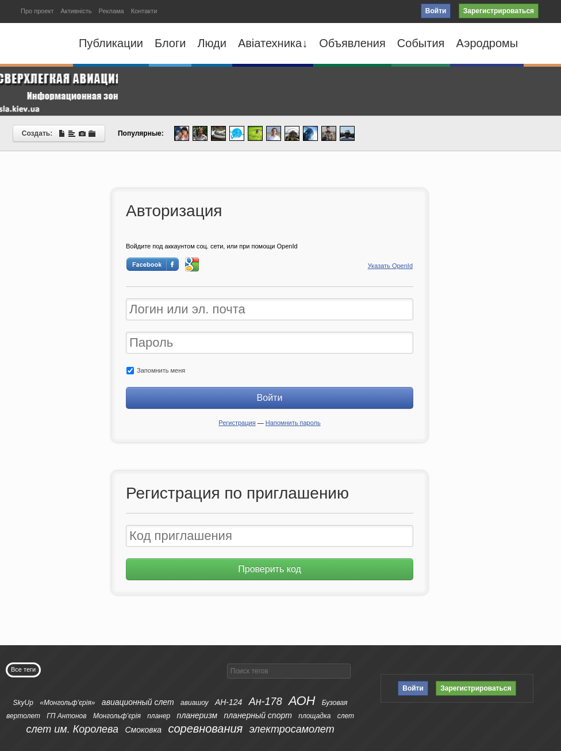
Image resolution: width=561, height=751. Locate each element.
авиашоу (194, 703)
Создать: (59, 133)
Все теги (23, 669)
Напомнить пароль (293, 422)
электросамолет (292, 729)
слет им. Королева (72, 729)
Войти (436, 11)
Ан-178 (265, 701)
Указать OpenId (390, 265)
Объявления (352, 43)
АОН (302, 700)
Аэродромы (487, 43)
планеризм (197, 715)
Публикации (111, 43)
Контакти (144, 10)
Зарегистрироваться (498, 11)
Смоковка (143, 729)
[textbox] (289, 671)
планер (158, 716)
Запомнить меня (155, 370)
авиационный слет (138, 702)
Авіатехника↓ (273, 43)
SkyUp (23, 703)
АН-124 (228, 702)
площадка (314, 716)
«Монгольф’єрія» (67, 703)
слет (345, 716)
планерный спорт (257, 715)
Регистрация (236, 422)
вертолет (23, 716)
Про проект (37, 10)
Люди (211, 43)
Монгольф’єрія (117, 716)
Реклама (111, 10)
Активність (75, 10)
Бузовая (335, 703)
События (421, 43)
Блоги (170, 43)
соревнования (205, 728)
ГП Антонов (66, 716)
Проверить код (269, 569)
